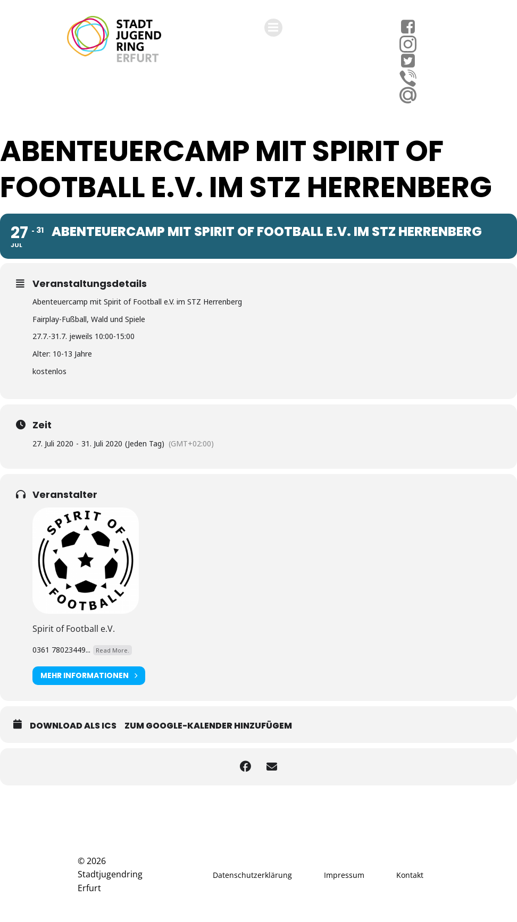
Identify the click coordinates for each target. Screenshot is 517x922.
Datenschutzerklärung (252, 875)
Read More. (112, 650)
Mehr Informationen (88, 675)
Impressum (344, 875)
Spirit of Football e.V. (73, 629)
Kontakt (409, 875)
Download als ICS (73, 726)
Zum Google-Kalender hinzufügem (208, 726)
